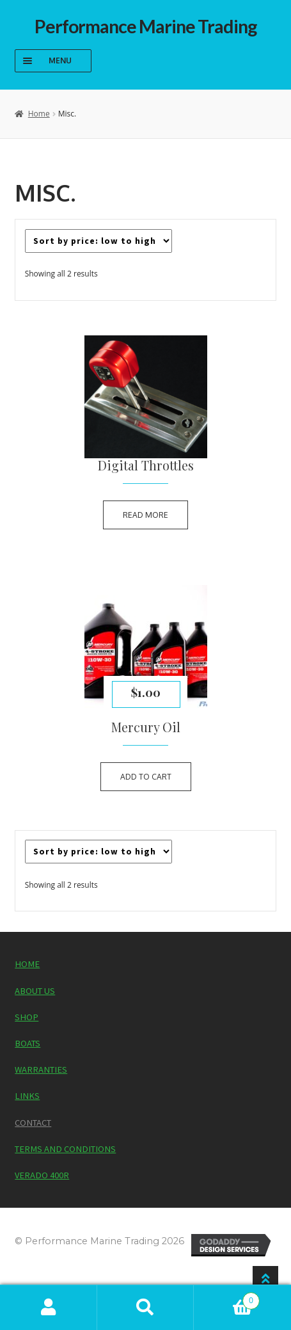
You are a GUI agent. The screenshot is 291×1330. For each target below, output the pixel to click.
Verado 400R (42, 1175)
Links (27, 1096)
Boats (27, 1043)
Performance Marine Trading (146, 26)
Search (145, 1307)
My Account (48, 1307)
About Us (35, 991)
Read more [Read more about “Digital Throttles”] (145, 515)
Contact (33, 1122)
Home (39, 113)
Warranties (41, 1069)
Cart (227, 1297)
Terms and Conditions (65, 1149)
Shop (26, 1017)
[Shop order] (98, 241)
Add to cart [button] (145, 776)
